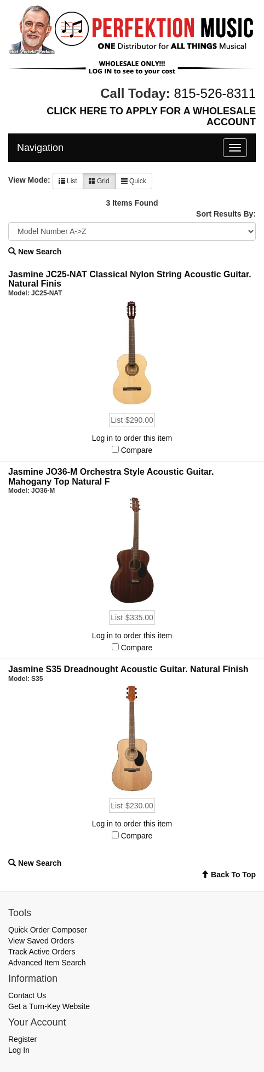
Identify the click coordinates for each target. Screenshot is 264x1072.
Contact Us (27, 995)
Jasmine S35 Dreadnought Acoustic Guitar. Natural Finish (128, 669)
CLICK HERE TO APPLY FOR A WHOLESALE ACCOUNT (151, 116)
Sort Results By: (226, 213)
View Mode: (29, 180)
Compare (137, 450)
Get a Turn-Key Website (49, 1006)
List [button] (68, 181)
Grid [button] (99, 181)
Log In (19, 1050)
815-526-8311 (215, 93)
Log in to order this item (132, 438)
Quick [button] (133, 181)
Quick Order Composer (47, 929)
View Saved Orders (41, 940)
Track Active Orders (41, 951)
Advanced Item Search (47, 962)
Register (22, 1039)
